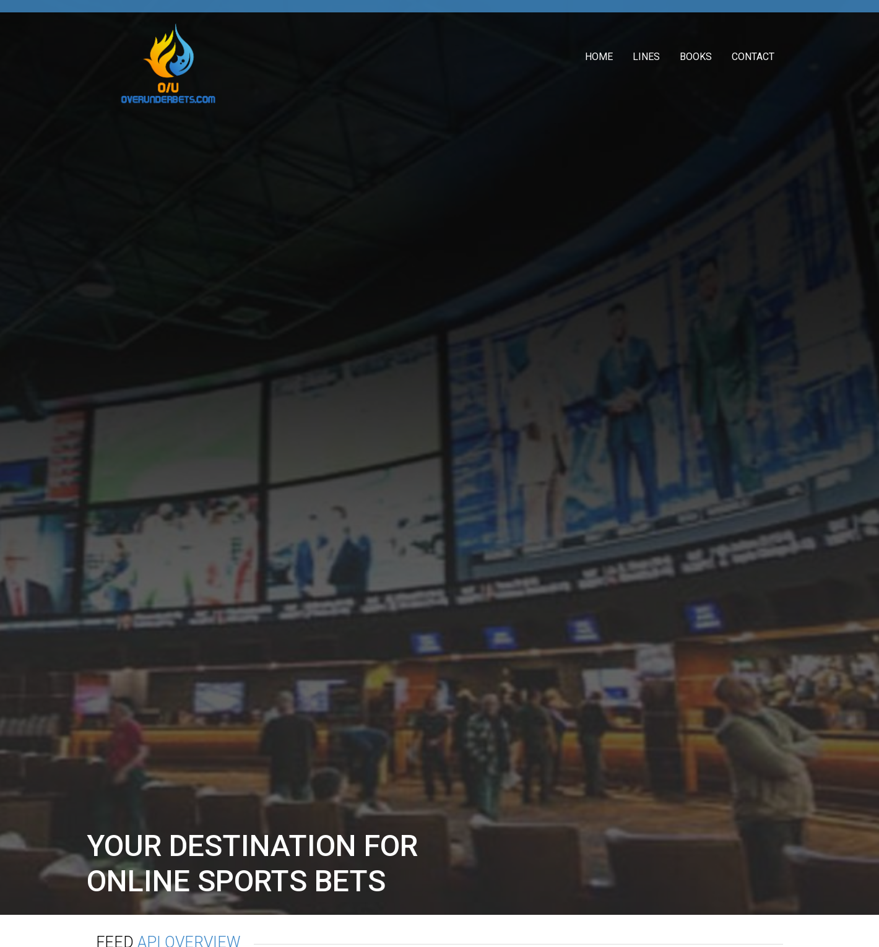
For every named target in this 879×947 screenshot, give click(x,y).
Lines (646, 57)
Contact (753, 57)
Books (696, 57)
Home (599, 57)
